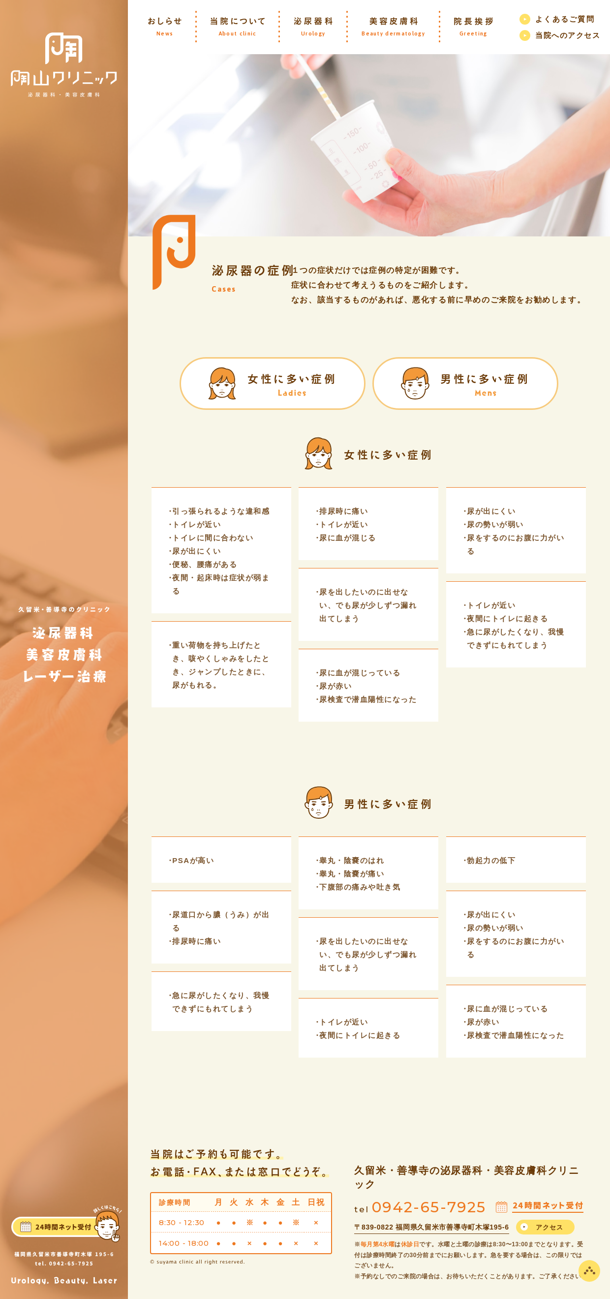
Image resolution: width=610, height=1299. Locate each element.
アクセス (550, 1227)
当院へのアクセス (567, 35)
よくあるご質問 (565, 19)
